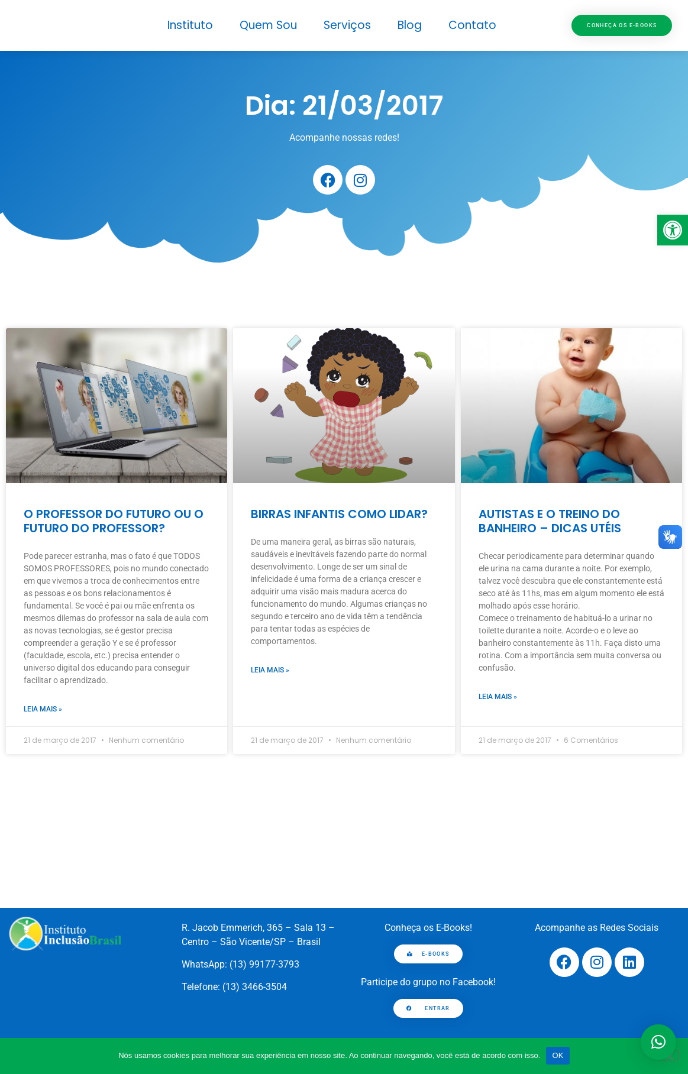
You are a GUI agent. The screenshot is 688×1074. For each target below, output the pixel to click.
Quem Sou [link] (268, 25)
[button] (658, 1042)
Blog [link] (410, 25)
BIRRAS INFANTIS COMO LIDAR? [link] (339, 514)
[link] (672, 230)
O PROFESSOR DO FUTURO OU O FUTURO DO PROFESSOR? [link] (114, 521)
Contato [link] (472, 25)
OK (557, 1055)
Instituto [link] (190, 25)
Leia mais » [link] (43, 709)
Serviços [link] (347, 25)
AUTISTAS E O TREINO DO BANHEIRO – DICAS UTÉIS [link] (550, 521)
